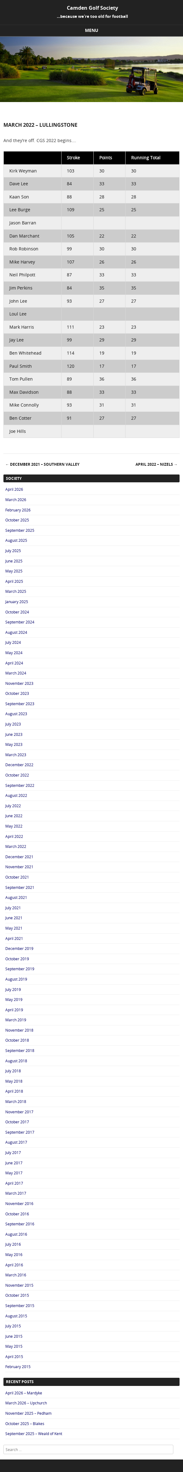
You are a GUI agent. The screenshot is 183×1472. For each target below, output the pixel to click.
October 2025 (17, 519)
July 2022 (13, 805)
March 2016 (15, 1274)
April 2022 (14, 836)
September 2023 (19, 703)
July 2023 (13, 723)
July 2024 (13, 642)
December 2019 (19, 948)
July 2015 (13, 1325)
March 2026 (15, 499)
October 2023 (17, 693)
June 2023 (13, 734)
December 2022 (19, 764)
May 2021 (13, 928)
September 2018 (19, 1050)
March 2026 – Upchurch (26, 1402)
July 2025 (13, 550)
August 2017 (16, 1142)
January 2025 (16, 601)
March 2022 (15, 846)
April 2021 (14, 938)
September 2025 (19, 530)
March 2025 (15, 591)
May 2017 (13, 1172)
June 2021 (13, 917)
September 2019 (19, 968)
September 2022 (19, 785)
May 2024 (13, 652)
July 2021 (13, 907)
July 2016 (13, 1244)
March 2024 (15, 672)
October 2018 (17, 1040)
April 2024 (14, 662)
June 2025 (13, 560)
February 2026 (18, 509)
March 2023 (15, 754)
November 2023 (19, 683)
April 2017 (14, 1183)
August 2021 (16, 897)
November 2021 (19, 866)
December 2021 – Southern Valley (42, 464)
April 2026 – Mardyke (23, 1392)
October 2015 (17, 1295)
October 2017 (17, 1121)
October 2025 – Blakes (24, 1423)
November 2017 (19, 1111)
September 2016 (19, 1223)
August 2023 (16, 713)
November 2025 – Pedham (28, 1413)
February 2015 (18, 1366)
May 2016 (13, 1254)
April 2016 (14, 1264)
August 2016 (16, 1234)
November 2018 (19, 1030)
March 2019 (15, 1019)
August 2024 (16, 632)
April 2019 (14, 1009)
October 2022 (17, 774)
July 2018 (13, 1070)
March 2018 (15, 1101)
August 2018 (16, 1060)
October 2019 (17, 958)
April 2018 (14, 1091)
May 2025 (13, 570)
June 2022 (13, 815)
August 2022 (16, 795)
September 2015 (19, 1305)
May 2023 (13, 744)
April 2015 (14, 1356)
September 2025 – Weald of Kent (33, 1433)
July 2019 (13, 989)
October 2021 (17, 877)
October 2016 (17, 1213)
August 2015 (16, 1315)
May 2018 (13, 1081)
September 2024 (19, 621)
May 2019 (13, 999)
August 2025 (16, 540)
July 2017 (13, 1152)
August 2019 (16, 979)
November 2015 (19, 1285)
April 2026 (14, 489)
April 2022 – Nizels (157, 464)
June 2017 (13, 1162)
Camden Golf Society (92, 7)
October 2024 (17, 611)
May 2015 (13, 1346)
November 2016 (19, 1203)
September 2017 (19, 1132)
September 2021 (19, 887)
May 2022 (13, 825)
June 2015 (13, 1336)
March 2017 (15, 1193)
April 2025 (14, 581)
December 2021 (19, 856)
